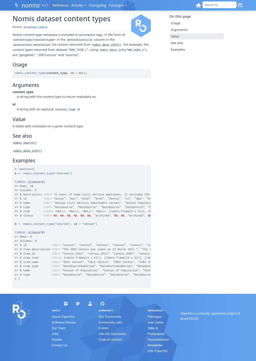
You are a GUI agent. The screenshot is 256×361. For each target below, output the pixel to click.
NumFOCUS (189, 318)
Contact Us (60, 345)
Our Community (110, 316)
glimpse (34, 182)
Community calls (110, 322)
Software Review (64, 322)
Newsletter (155, 345)
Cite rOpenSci (158, 351)
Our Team (59, 328)
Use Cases (155, 322)
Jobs (55, 334)
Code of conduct (110, 339)
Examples (178, 49)
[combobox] (219, 4)
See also (177, 43)
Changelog (97, 5)
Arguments (179, 30)
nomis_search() (25, 143)
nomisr (31, 5)
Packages (116, 5)
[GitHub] (240, 5)
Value (175, 36)
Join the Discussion (112, 334)
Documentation (158, 339)
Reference (60, 5)
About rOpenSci (63, 316)
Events (103, 328)
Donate (57, 339)
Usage (175, 23)
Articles (77, 5)
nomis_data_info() (106, 45)
